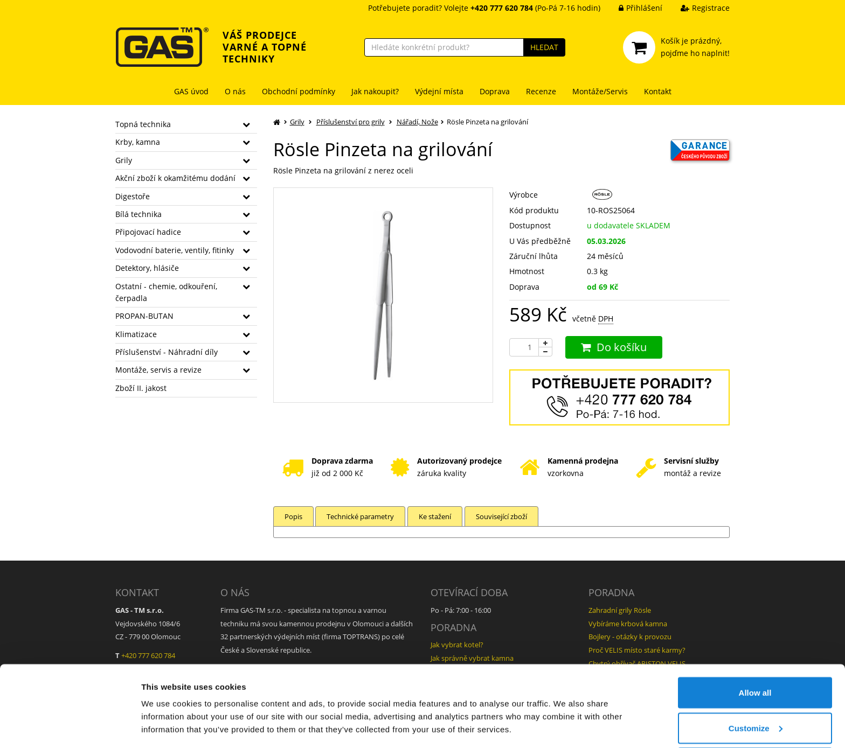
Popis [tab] (293, 516)
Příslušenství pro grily (350, 122)
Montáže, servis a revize (158, 370)
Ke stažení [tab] (436, 516)
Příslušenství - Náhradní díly (166, 352)
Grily (123, 160)
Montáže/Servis (600, 91)
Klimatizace (136, 334)
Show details (166, 714)
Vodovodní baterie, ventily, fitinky (174, 250)
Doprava (495, 91)
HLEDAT (544, 47)
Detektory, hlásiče (147, 268)
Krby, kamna (137, 142)
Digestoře (132, 196)
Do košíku (614, 347)
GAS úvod (191, 91)
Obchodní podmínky (298, 91)
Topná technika (143, 124)
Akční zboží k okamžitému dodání (175, 178)
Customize (755, 684)
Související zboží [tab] (503, 516)
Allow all (755, 648)
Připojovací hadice (148, 232)
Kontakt (657, 91)
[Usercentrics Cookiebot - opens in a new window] (70, 727)
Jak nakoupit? (375, 91)
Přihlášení (632, 8)
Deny (755, 719)
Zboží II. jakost (141, 388)
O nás (235, 91)
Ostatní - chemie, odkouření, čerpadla (166, 292)
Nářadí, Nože (417, 122)
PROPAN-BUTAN (144, 316)
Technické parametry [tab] (361, 516)
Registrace (697, 8)
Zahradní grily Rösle (619, 610)
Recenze (541, 91)
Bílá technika (138, 214)
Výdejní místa (439, 91)
